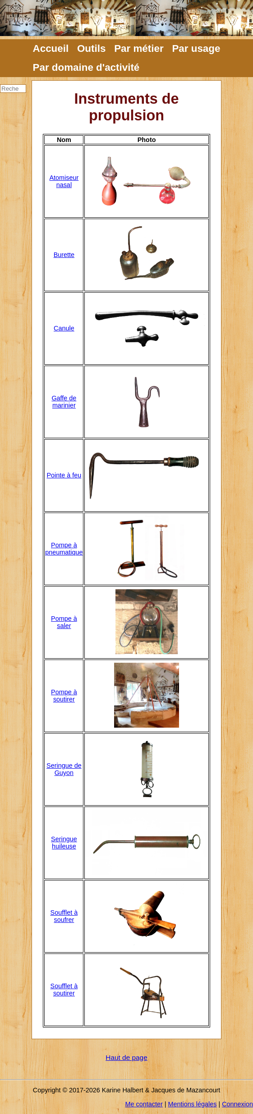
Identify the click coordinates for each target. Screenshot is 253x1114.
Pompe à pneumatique (64, 548)
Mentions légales (192, 1104)
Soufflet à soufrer (64, 916)
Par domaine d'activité (86, 67)
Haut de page (126, 1057)
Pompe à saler (64, 622)
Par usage (196, 48)
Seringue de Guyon (64, 769)
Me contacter (144, 1104)
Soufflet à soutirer (64, 989)
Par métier (139, 48)
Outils (91, 48)
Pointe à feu (63, 475)
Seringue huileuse (64, 842)
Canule (64, 328)
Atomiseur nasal (63, 181)
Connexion (237, 1104)
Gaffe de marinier (63, 401)
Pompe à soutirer (64, 695)
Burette (64, 254)
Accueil (51, 48)
